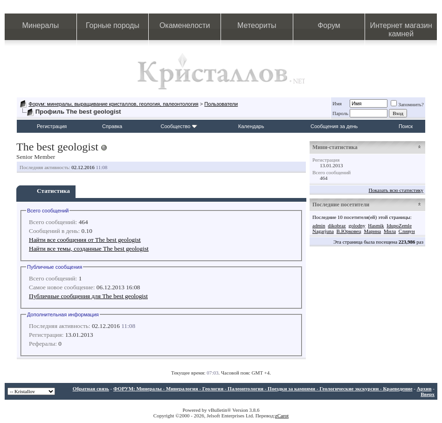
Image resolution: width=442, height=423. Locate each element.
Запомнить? (407, 104)
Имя (337, 103)
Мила (390, 231)
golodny (356, 225)
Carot (283, 415)
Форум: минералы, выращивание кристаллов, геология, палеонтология (113, 104)
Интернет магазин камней (401, 29)
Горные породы (112, 25)
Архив (424, 388)
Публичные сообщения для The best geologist (88, 296)
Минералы (40, 25)
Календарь (251, 126)
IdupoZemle (399, 225)
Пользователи (221, 104)
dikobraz (336, 225)
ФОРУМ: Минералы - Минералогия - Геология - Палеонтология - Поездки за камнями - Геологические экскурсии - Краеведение (263, 388)
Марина (372, 231)
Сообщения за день (334, 126)
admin (318, 225)
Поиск (406, 126)
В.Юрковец (349, 231)
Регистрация (52, 126)
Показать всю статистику (396, 190)
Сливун (407, 231)
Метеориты (256, 25)
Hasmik (376, 225)
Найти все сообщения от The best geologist (85, 239)
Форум (329, 25)
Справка (112, 126)
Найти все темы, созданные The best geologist (89, 248)
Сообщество (179, 126)
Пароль (340, 113)
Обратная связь (91, 388)
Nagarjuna (323, 231)
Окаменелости (184, 25)
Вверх (428, 394)
